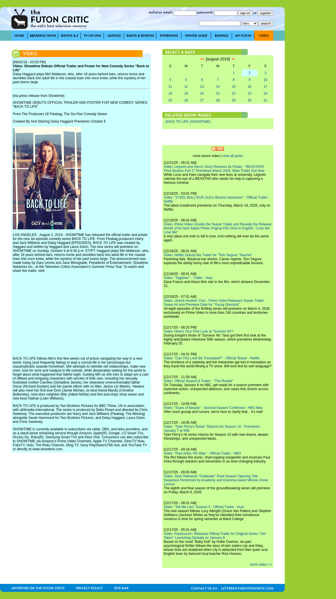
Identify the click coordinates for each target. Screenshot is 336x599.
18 (170, 93)
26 (186, 100)
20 (202, 93)
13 (202, 87)
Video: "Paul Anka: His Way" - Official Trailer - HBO (202, 453)
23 (249, 93)
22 (233, 93)
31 (265, 100)
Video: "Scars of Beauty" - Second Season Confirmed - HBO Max (213, 408)
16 (249, 87)
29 (233, 100)
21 (218, 93)
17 (265, 87)
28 (218, 100)
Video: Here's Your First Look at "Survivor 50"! (198, 331)
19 (186, 93)
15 (233, 87)
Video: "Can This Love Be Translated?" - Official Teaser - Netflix (212, 358)
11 (170, 87)
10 (265, 80)
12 (186, 87)
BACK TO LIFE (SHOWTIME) (188, 122)
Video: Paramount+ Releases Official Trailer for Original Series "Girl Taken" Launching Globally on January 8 (215, 536)
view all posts (233, 156)
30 (249, 100)
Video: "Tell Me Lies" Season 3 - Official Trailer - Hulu (204, 507)
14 (218, 87)
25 (170, 100)
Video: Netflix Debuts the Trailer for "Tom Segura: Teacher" (208, 255)
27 (202, 100)
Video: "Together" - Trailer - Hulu (188, 278)
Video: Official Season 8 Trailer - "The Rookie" (198, 381)
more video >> (261, 565)
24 (265, 93)
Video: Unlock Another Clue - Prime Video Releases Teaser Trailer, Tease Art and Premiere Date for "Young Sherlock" (214, 303)
